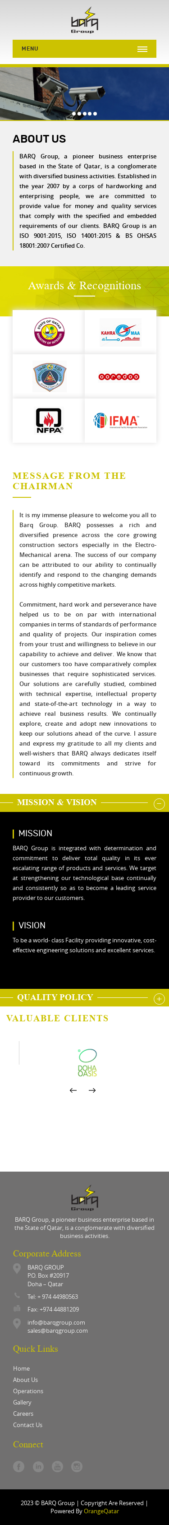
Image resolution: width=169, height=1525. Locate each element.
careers (23, 1413)
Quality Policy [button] (57, 997)
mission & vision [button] (59, 802)
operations (28, 1391)
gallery (22, 1402)
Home (21, 1368)
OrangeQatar (101, 1511)
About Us (25, 1380)
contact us (27, 1425)
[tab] (84, 803)
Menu (30, 48)
